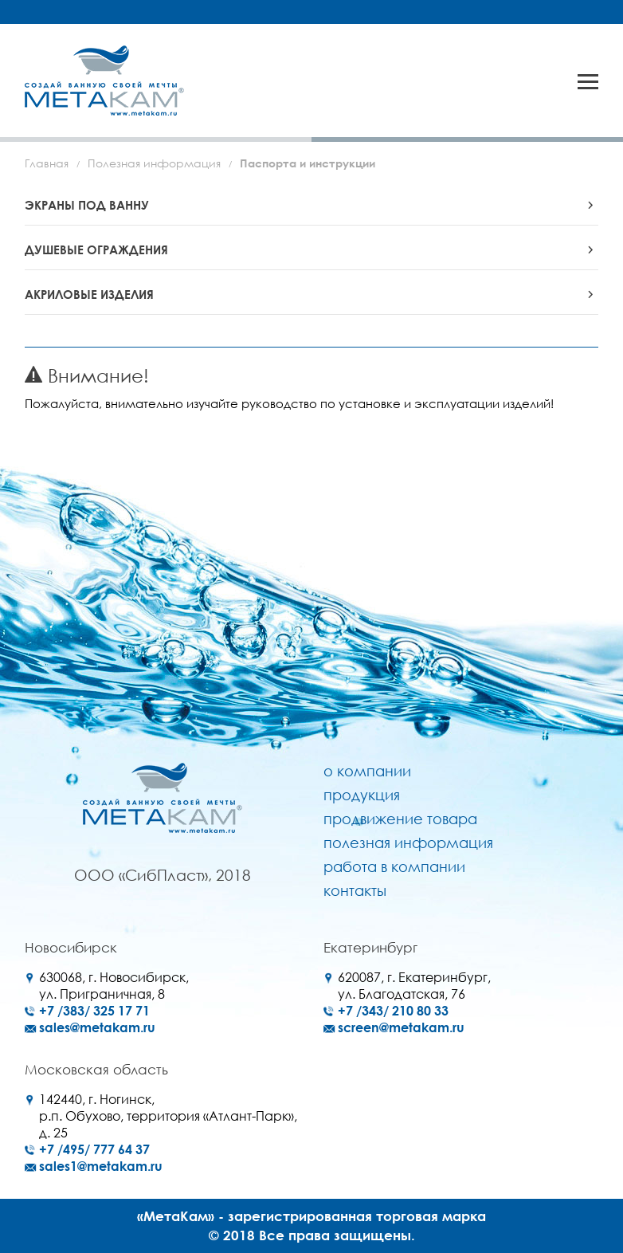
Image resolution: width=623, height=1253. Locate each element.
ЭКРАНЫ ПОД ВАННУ (87, 205)
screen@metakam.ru (401, 1027)
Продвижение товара (400, 818)
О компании (367, 771)
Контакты (354, 890)
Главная (47, 163)
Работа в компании (394, 866)
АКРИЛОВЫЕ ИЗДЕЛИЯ (89, 294)
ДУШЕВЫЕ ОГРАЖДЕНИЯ (96, 249)
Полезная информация (154, 163)
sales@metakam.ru (97, 1027)
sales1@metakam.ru (101, 1166)
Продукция (361, 794)
